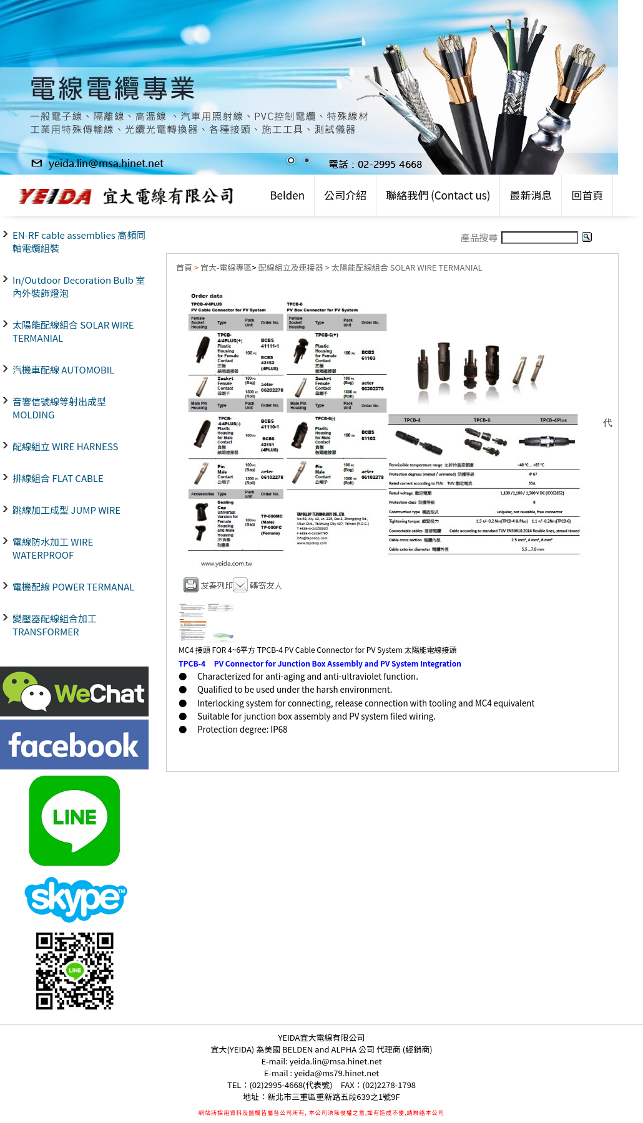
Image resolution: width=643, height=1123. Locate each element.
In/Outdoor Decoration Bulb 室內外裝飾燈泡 (78, 286)
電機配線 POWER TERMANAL (73, 586)
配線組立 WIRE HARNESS (65, 446)
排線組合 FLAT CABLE (58, 477)
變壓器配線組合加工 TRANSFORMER (54, 625)
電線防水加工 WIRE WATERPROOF (52, 548)
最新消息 (530, 195)
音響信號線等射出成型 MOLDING (59, 408)
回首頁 (587, 195)
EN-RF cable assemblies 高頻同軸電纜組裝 (78, 241)
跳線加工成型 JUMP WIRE (66, 509)
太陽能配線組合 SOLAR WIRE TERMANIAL (73, 331)
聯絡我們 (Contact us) (438, 195)
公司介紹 (345, 195)
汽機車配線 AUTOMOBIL (63, 369)
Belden (287, 195)
